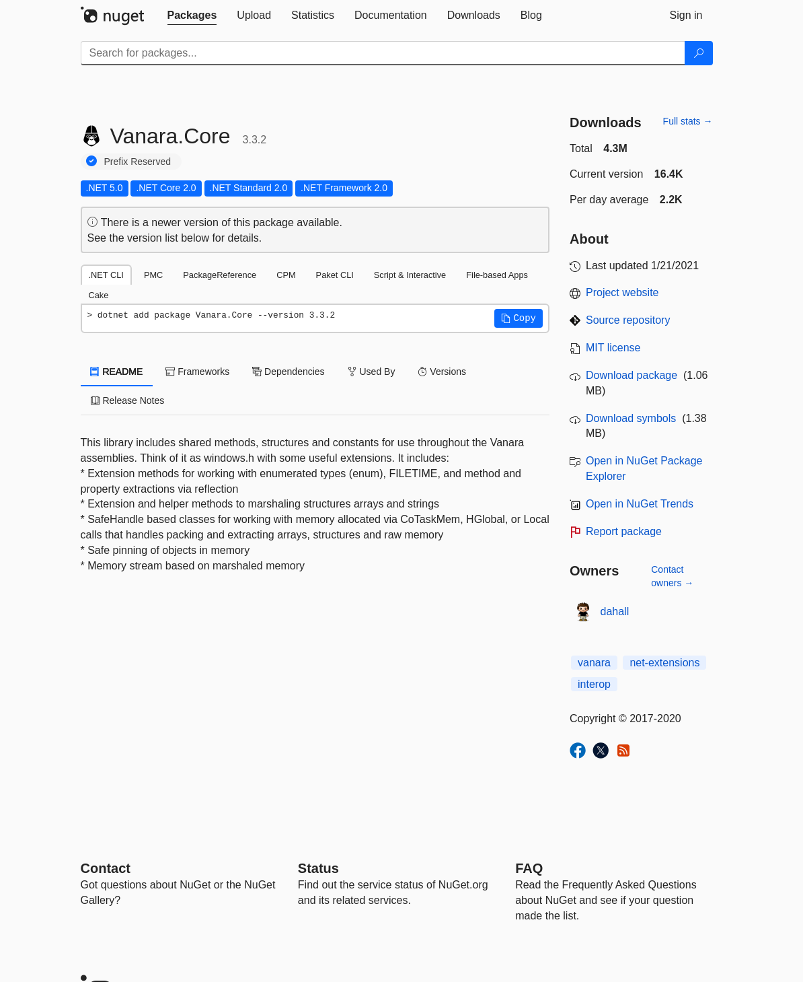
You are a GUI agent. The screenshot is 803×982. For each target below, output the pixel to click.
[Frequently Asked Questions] (529, 868)
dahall (615, 611)
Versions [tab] (442, 371)
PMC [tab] (153, 275)
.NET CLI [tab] (106, 275)
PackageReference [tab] (219, 275)
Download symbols (631, 418)
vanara (594, 662)
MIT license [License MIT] (613, 347)
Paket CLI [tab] (335, 275)
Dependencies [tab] (288, 371)
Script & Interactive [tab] (410, 275)
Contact (105, 868)
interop (594, 684)
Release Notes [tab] (128, 400)
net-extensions (664, 662)
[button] (518, 318)
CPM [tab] (285, 275)
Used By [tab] (371, 371)
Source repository (628, 320)
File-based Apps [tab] (497, 275)
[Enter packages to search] (383, 53)
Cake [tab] (99, 295)
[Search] (699, 53)
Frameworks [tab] (197, 371)
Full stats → (688, 121)
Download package (631, 375)
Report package (624, 531)
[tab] (192, 15)
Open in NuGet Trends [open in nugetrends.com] (639, 504)
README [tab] (117, 371)
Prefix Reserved (137, 161)
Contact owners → (672, 576)
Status (318, 868)
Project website (622, 292)
